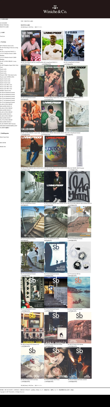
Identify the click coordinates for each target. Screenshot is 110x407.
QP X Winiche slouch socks (7, 45)
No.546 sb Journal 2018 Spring (75, 344)
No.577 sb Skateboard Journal (51, 238)
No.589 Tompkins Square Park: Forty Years (55, 97)
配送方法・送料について (51, 390)
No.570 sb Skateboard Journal (51, 309)
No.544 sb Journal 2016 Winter (52, 379)
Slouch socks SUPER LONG (7, 77)
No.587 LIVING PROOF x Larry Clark (30, 132)
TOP (22, 21)
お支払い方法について (37, 390)
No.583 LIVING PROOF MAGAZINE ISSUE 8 (56, 168)
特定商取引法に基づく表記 (66, 390)
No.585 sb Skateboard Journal (73, 132)
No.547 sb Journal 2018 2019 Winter (53, 344)
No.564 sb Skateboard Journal (74, 309)
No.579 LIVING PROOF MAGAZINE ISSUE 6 (80, 203)
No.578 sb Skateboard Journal (28, 238)
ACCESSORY (3, 23)
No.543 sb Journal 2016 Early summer (77, 379)
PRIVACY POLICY (25, 390)
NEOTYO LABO (28, 21)
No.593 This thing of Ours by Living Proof (31, 62)
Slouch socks (3, 69)
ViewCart (2, 36)
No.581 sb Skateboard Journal (28, 203)
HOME (2, 390)
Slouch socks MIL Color (6, 84)
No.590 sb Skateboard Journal (28, 97)
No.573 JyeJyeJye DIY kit (73, 274)
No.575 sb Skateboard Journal (28, 274)
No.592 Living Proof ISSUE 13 (49, 62)
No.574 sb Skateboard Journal (51, 274)
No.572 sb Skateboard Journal (28, 309)
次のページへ (38, 27)
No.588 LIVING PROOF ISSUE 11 (74, 97)
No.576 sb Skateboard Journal (75, 238)
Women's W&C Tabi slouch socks (8, 75)
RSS (1, 142)
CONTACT (16, 390)
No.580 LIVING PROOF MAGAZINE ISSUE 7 (56, 203)
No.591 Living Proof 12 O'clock (71, 62)
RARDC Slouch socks (5, 90)
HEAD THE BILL (4, 25)
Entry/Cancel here (4, 137)
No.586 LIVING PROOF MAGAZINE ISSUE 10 (53, 132)
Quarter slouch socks (5, 79)
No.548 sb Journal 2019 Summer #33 (30, 344)
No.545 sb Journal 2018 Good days (29, 379)
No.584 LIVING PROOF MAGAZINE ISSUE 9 (33, 168)
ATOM (4, 142)
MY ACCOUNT (9, 390)
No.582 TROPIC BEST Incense (76, 168)
